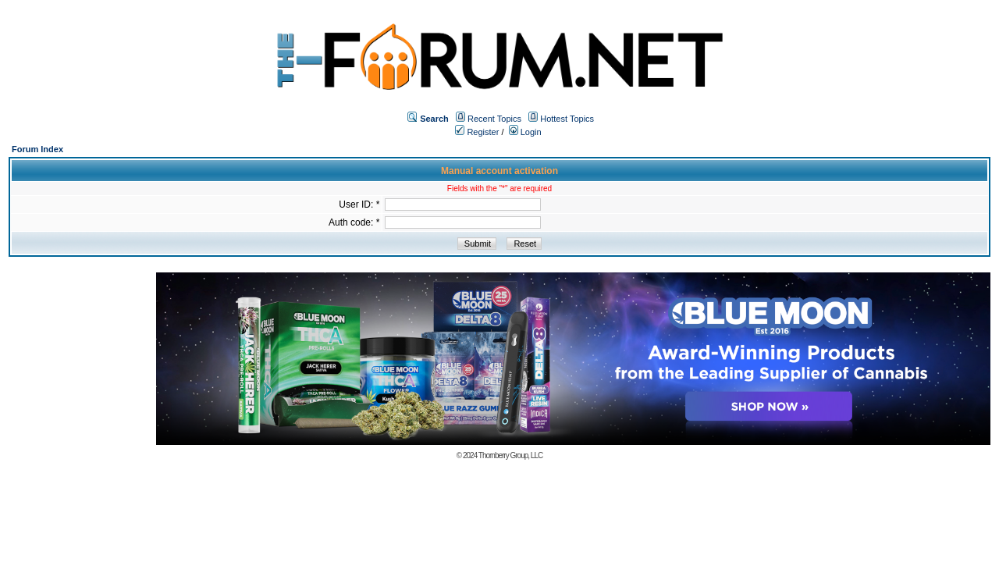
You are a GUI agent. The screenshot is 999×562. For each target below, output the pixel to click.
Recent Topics (494, 118)
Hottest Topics (567, 118)
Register (477, 132)
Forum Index (37, 149)
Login (525, 132)
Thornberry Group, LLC (510, 455)
